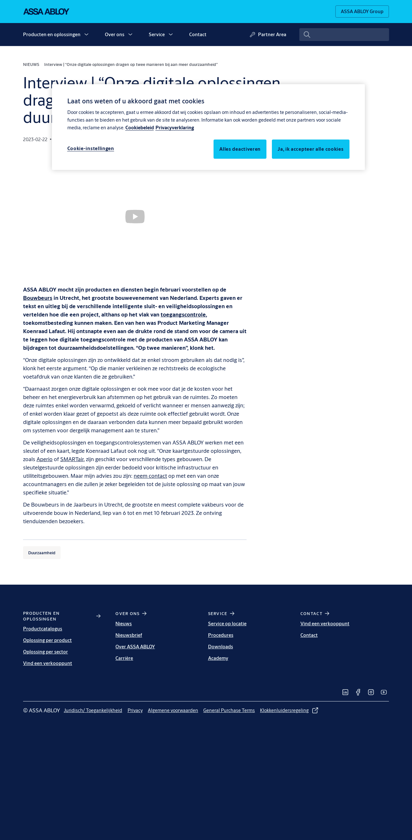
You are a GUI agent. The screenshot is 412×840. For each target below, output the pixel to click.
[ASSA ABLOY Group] (362, 11)
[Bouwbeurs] (37, 297)
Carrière (124, 658)
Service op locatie (227, 623)
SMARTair (72, 459)
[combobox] (344, 34)
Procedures (220, 635)
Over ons (114, 34)
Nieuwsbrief (128, 635)
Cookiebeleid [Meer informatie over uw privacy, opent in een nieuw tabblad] (139, 127)
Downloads (220, 647)
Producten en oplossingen (51, 34)
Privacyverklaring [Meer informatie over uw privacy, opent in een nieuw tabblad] (175, 127)
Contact (197, 34)
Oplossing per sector (45, 652)
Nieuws (123, 623)
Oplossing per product (47, 640)
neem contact (150, 475)
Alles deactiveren (240, 149)
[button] (86, 34)
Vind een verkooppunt (47, 663)
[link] (345, 692)
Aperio (45, 459)
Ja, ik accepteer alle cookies (310, 149)
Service (157, 34)
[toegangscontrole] (183, 314)
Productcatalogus (42, 629)
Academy (218, 658)
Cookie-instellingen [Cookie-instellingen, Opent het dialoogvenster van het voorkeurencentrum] (90, 148)
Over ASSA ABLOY (135, 647)
